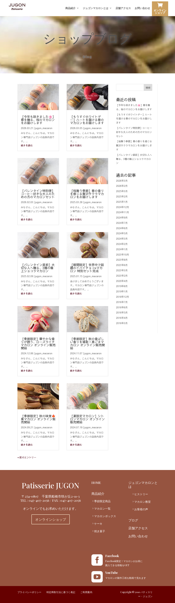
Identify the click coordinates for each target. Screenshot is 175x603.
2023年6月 (122, 265)
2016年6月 (122, 307)
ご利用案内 (86, 592)
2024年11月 (122, 212)
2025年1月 (122, 201)
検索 (148, 87)
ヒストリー (141, 494)
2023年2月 (122, 275)
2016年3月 (122, 323)
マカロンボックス (105, 516)
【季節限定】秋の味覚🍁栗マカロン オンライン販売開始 (38, 419)
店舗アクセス (123, 8)
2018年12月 (122, 296)
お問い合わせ (142, 8)
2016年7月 (122, 302)
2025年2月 (122, 196)
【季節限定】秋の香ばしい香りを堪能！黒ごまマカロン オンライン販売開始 (87, 343)
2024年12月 (122, 207)
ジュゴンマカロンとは (95, 8)
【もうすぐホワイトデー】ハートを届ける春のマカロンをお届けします (87, 119)
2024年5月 (122, 233)
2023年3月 (122, 270)
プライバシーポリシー (29, 592)
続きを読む (27, 145)
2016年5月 (122, 312)
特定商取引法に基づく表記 (60, 592)
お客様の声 (141, 509)
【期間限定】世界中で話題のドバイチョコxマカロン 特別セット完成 (87, 268)
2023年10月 (122, 254)
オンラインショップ (160, 9)
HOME (96, 482)
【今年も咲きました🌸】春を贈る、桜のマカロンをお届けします (38, 119)
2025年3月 (122, 191)
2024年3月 (122, 238)
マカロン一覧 (102, 508)
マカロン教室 (142, 501)
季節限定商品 (102, 501)
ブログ (133, 520)
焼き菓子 (99, 531)
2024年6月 (122, 228)
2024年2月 (122, 244)
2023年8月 (122, 259)
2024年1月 (122, 249)
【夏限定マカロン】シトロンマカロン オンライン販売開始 (87, 419)
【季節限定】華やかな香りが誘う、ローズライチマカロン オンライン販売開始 (38, 343)
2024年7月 (122, 223)
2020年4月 (122, 281)
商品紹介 (70, 8)
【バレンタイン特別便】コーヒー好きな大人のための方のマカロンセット (38, 194)
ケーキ (98, 523)
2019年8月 (122, 286)
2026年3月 (122, 180)
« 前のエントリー (26, 457)
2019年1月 (122, 291)
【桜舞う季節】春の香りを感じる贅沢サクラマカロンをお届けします (87, 194)
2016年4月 (122, 317)
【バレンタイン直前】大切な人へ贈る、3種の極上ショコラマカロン (38, 268)
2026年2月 (122, 186)
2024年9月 (122, 217)
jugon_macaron (43, 128)
